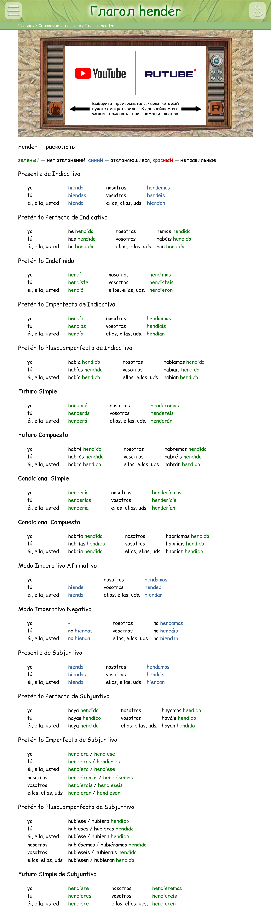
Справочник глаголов (60, 25)
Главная (26, 25)
